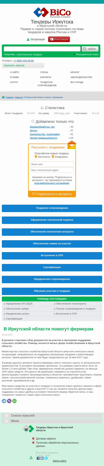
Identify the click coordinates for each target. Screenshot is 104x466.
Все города (76, 82)
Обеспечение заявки (17, 308)
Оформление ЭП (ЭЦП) (19, 303)
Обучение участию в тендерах (52, 290)
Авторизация (37, 39)
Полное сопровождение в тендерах (76, 308)
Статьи (44, 72)
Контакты (45, 77)
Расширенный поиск (85, 54)
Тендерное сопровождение (52, 208)
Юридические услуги (17, 313)
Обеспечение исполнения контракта (52, 231)
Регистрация (59, 39)
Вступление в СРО (52, 255)
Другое (33, 130)
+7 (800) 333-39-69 (23, 60)
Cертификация (52, 267)
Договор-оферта (46, 438)
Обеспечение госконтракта (71, 303)
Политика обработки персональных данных (57, 444)
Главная (9, 97)
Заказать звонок (14, 65)
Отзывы (14, 77)
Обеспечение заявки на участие (52, 243)
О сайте (14, 72)
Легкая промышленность (44, 138)
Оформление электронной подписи (52, 219)
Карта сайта (59, 460)
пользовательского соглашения (51, 183)
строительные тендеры (29, 54)
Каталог (74, 72)
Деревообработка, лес (42, 126)
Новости (19, 97)
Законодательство (81, 77)
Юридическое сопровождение (52, 279)
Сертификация (14, 318)
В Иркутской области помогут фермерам (44, 97)
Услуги (14, 82)
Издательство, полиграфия (45, 134)
